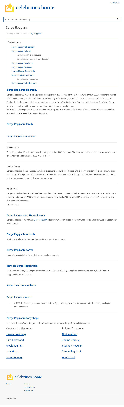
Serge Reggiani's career (22, 67)
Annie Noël (68, 357)
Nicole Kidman (14, 345)
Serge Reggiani (35, 33)
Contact (26, 384)
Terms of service (29, 387)
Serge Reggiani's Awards (27, 79)
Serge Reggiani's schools (22, 63)
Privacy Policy (28, 390)
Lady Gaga (12, 351)
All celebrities (21, 33)
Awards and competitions (23, 75)
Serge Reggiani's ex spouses (29, 55)
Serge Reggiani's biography (23, 47)
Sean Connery (14, 357)
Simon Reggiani (40, 220)
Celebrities (115, 2)
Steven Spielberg (16, 334)
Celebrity (9, 33)
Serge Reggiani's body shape (24, 83)
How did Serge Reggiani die (23, 71)
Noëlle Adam (69, 334)
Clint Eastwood (15, 340)
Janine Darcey (70, 340)
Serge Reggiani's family (21, 51)
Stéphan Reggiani (72, 345)
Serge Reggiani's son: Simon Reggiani (33, 59)
